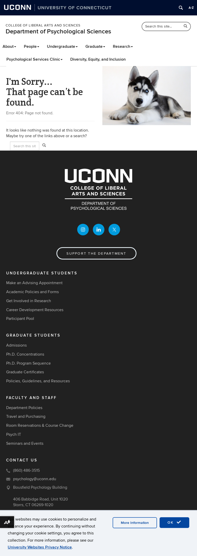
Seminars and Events (24, 443)
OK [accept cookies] (174, 522)
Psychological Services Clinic (34, 59)
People (31, 46)
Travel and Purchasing (25, 416)
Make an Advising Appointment (34, 282)
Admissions (16, 345)
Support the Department (96, 253)
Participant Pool (20, 318)
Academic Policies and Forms (32, 291)
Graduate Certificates (25, 372)
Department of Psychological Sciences (58, 31)
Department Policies (24, 407)
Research (123, 46)
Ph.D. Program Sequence (28, 363)
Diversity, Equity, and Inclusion (98, 59)
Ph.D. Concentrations (25, 354)
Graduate (95, 46)
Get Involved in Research (28, 300)
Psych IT (13, 434)
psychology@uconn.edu (34, 478)
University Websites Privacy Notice (40, 547)
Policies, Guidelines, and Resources (38, 381)
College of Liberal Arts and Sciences (43, 25)
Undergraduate (62, 46)
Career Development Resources (34, 309)
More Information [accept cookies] (135, 523)
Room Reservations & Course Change (39, 425)
